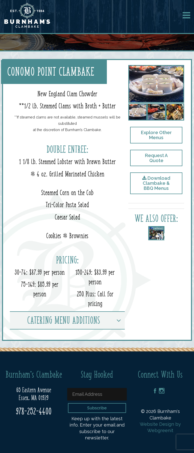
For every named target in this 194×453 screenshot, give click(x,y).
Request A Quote (156, 158)
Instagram (161, 391)
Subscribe (97, 408)
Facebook (155, 390)
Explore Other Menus (156, 135)
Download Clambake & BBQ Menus (156, 183)
